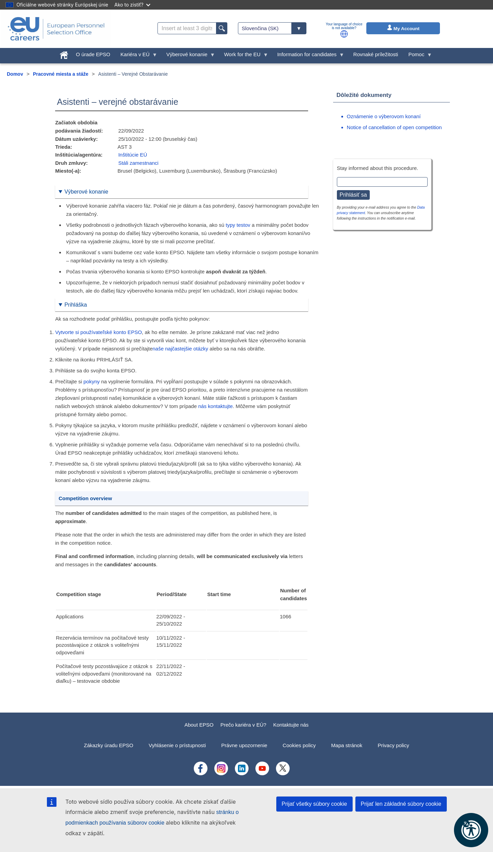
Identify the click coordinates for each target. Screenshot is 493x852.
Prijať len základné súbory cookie (401, 804)
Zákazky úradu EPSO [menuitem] (108, 745)
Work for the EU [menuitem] (243, 56)
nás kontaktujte (215, 406)
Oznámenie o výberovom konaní (384, 116)
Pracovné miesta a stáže (60, 74)
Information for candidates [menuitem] (308, 56)
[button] (344, 34)
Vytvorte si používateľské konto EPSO (98, 332)
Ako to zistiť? (132, 5)
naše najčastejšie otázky (180, 348)
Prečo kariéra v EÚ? (243, 725)
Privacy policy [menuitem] (393, 745)
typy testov (238, 225)
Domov (15, 74)
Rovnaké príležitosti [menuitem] (375, 54)
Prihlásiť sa (353, 195)
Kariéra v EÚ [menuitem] (136, 56)
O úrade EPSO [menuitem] (93, 54)
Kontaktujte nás (290, 725)
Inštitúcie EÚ (132, 155)
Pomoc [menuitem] (417, 56)
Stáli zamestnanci (138, 163)
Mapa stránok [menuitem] (346, 745)
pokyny (92, 381)
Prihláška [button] (75, 305)
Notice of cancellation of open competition (394, 127)
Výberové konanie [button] (86, 192)
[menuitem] (64, 53)
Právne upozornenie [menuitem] (244, 745)
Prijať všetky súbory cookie (314, 804)
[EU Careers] (56, 29)
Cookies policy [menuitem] (299, 745)
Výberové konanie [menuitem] (188, 56)
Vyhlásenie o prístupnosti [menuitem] (177, 745)
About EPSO (199, 725)
